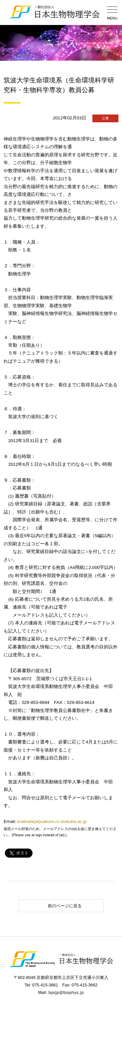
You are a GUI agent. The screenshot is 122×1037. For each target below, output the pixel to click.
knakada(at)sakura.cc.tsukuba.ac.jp (52, 821)
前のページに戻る (51, 906)
